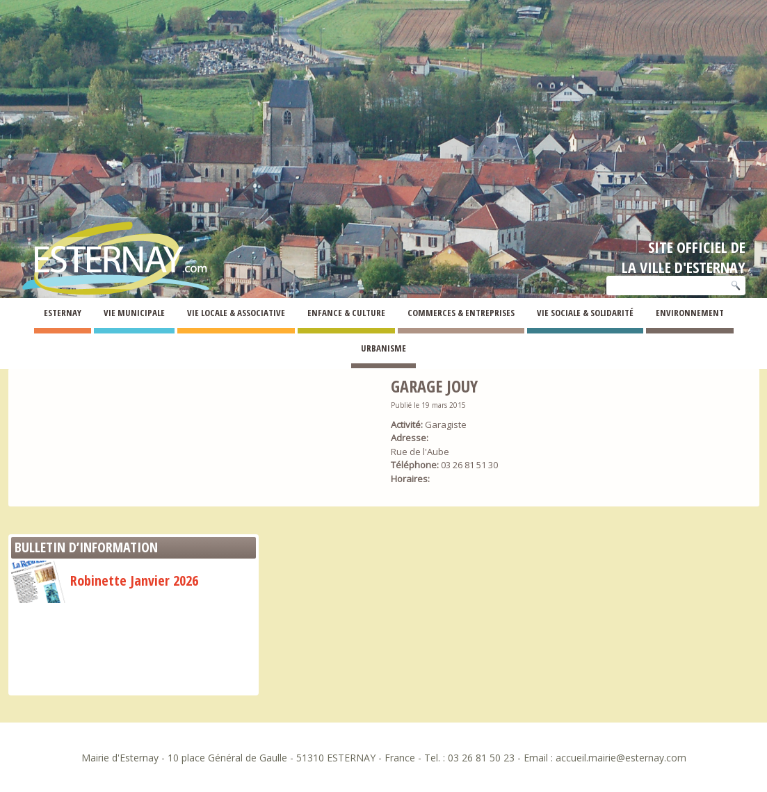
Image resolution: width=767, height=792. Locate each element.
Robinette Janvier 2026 (104, 580)
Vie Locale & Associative (236, 312)
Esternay (62, 312)
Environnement (690, 312)
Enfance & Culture (346, 312)
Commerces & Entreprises (461, 312)
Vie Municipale (134, 312)
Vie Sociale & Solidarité (585, 312)
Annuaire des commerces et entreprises (124, 350)
